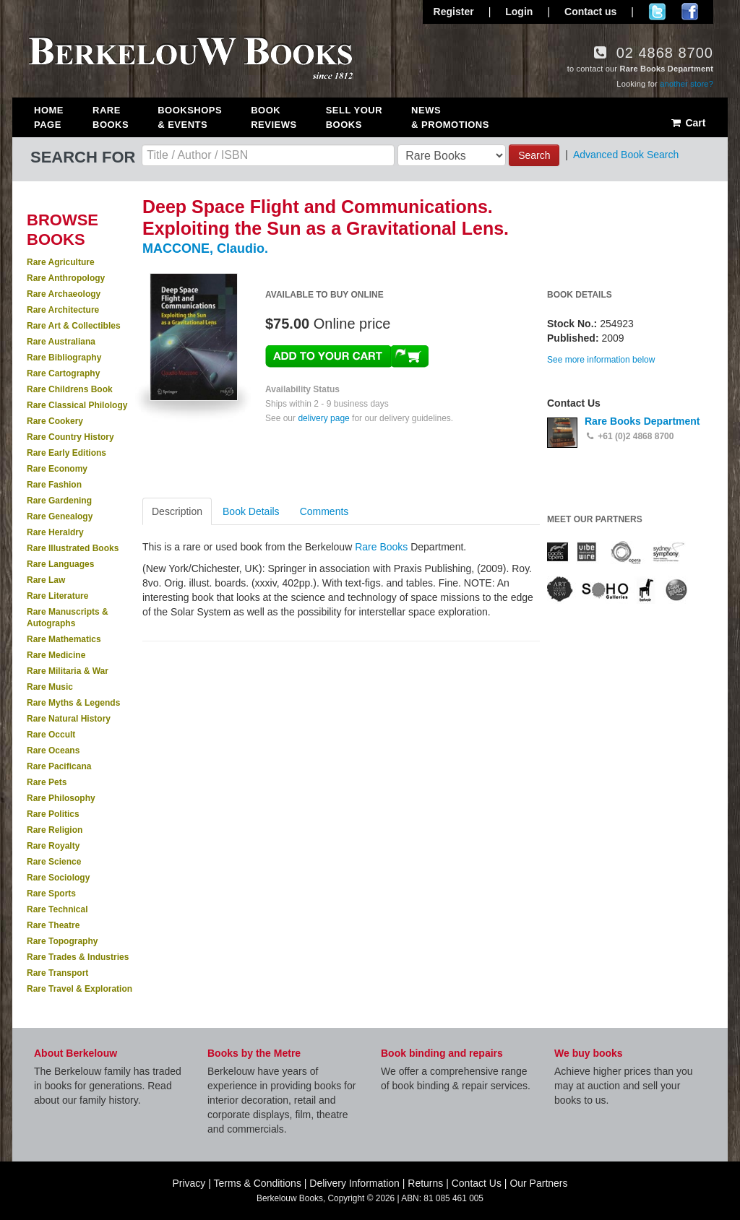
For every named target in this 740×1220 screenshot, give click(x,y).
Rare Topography (62, 941)
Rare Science (54, 862)
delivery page (323, 418)
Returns (425, 1183)
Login (519, 11)
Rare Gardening (59, 501)
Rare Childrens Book (70, 389)
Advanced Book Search (626, 154)
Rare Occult (51, 735)
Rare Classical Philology (77, 405)
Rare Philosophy (61, 798)
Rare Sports (51, 893)
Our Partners (538, 1183)
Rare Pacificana (59, 766)
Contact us (590, 11)
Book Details (251, 511)
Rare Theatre (53, 925)
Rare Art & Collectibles (74, 326)
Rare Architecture (63, 310)
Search (534, 155)
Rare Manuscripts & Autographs (67, 617)
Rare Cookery (55, 421)
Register (454, 11)
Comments (324, 511)
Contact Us (477, 1183)
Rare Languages (60, 564)
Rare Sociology (58, 878)
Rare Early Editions (66, 453)
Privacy (188, 1183)
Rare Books (110, 117)
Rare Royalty (53, 846)
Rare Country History (70, 437)
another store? (686, 83)
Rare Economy (57, 469)
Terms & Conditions (257, 1183)
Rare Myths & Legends (73, 703)
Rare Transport (57, 973)
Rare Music (50, 687)
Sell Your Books (354, 117)
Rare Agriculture (61, 262)
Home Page (49, 117)
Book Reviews (273, 117)
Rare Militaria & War (67, 671)
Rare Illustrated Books (73, 548)
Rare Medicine (56, 655)
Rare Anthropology (66, 278)
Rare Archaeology (63, 294)
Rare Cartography (63, 373)
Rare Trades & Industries (78, 957)
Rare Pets (46, 782)
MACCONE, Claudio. (205, 248)
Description (177, 511)
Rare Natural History (69, 719)
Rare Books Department (642, 421)
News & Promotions (450, 117)
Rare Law (46, 580)
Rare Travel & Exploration (79, 989)
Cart (687, 123)
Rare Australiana (61, 342)
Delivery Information (354, 1183)
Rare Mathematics (64, 639)
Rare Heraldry (55, 532)
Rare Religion (54, 830)
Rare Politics (53, 814)
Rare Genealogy (59, 516)
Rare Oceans (53, 750)
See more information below (601, 360)
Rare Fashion (54, 485)
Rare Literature (57, 596)
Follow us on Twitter (657, 11)
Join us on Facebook (690, 11)
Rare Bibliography (64, 357)
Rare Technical (57, 909)
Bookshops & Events (190, 117)
